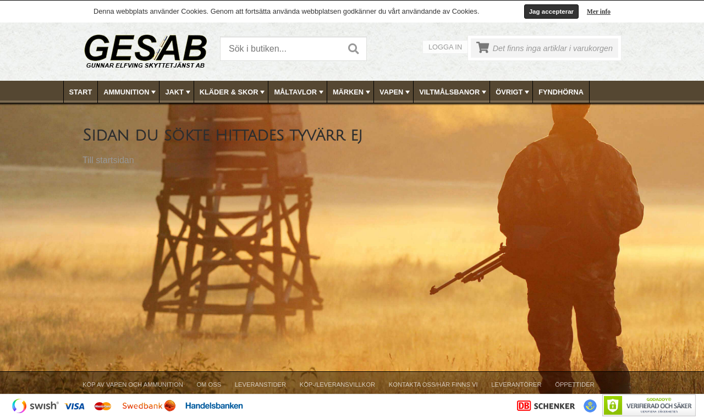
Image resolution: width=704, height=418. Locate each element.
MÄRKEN (352, 92)
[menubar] (352, 92)
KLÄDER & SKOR (233, 92)
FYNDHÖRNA (561, 92)
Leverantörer (516, 384)
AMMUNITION (130, 92)
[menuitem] (81, 92)
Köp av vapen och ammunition (132, 384)
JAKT (178, 92)
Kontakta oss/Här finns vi (433, 384)
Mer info (598, 11)
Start (80, 92)
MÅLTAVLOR (299, 92)
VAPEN (396, 92)
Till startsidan (108, 160)
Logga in (445, 47)
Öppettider (574, 384)
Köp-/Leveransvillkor (337, 384)
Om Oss (208, 384)
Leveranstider (260, 384)
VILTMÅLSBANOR (453, 92)
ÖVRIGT (513, 92)
